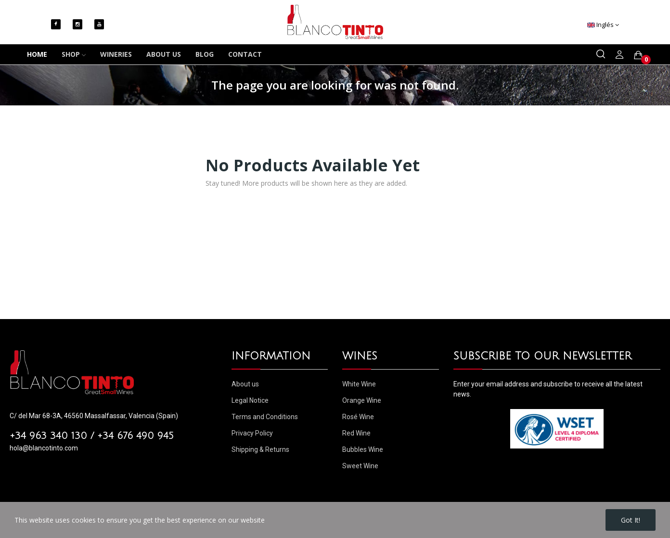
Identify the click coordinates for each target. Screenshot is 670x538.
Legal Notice (250, 400)
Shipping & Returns (260, 449)
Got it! (630, 520)
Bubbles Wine (362, 449)
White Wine (359, 384)
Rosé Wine (358, 417)
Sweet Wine (360, 466)
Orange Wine (361, 400)
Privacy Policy (252, 433)
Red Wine (356, 433)
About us (245, 384)
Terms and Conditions (265, 417)
